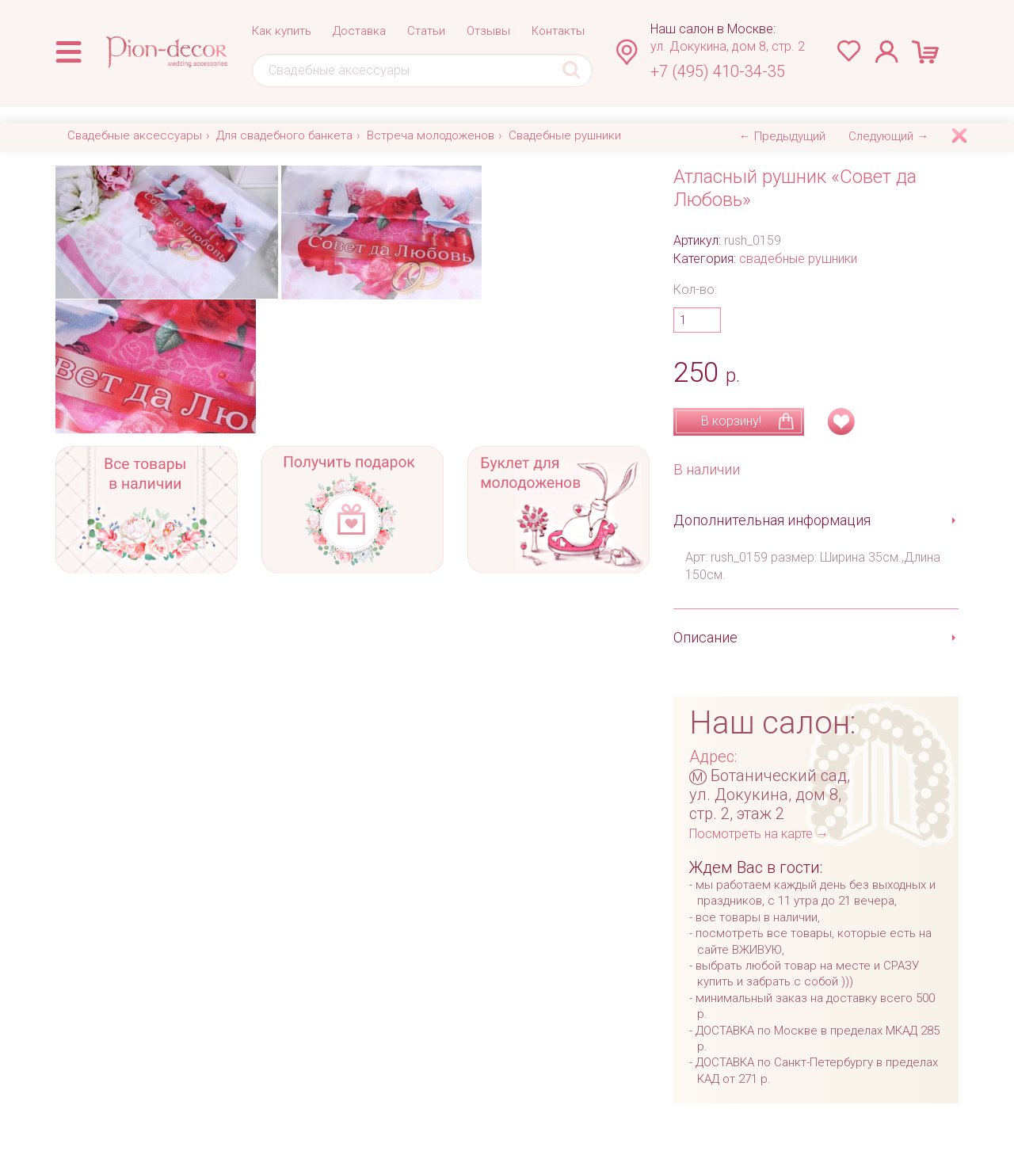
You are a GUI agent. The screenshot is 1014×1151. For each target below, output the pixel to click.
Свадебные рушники (565, 135)
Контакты (558, 31)
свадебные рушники (798, 258)
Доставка (359, 31)
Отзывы (488, 31)
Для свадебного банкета (284, 135)
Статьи (426, 31)
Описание (705, 637)
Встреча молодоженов (430, 135)
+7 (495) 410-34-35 (717, 71)
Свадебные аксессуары (134, 135)
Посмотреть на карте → (759, 833)
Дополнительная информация (772, 520)
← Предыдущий (782, 136)
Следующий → (888, 136)
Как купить (281, 31)
